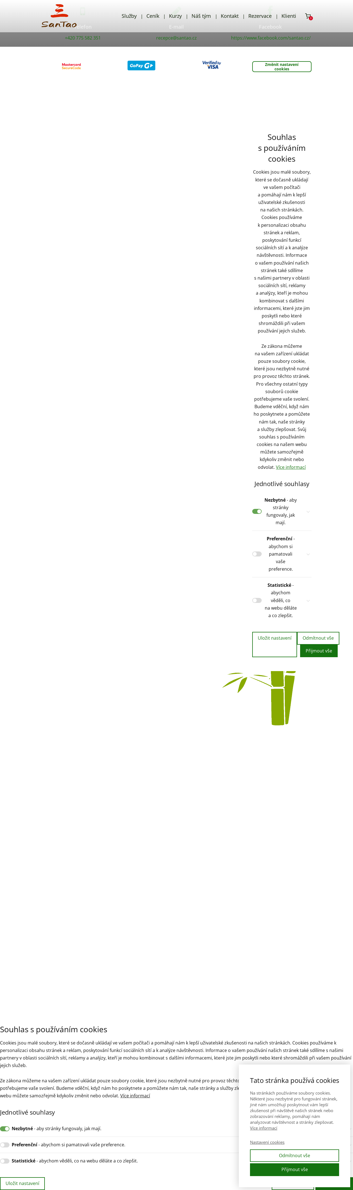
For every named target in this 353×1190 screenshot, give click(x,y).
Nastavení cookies (267, 1142)
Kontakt (230, 16)
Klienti (288, 16)
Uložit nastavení (274, 638)
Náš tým (201, 16)
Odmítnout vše (318, 638)
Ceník (152, 16)
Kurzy (175, 16)
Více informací (291, 467)
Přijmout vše (319, 651)
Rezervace (260, 16)
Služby (129, 16)
